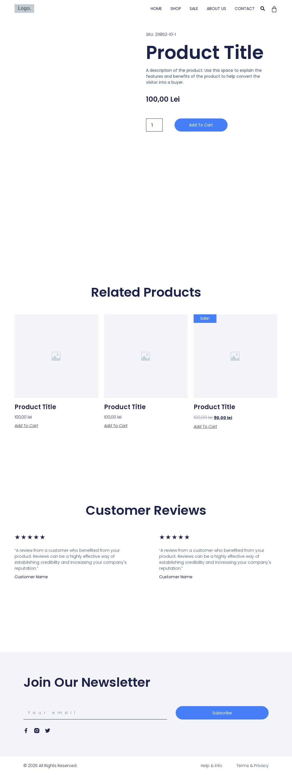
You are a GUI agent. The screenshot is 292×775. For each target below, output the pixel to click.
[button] (262, 8)
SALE (194, 8)
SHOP (176, 8)
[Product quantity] (154, 125)
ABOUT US (216, 8)
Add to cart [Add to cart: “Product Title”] (26, 426)
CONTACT (245, 8)
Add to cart (201, 125)
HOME (156, 8)
